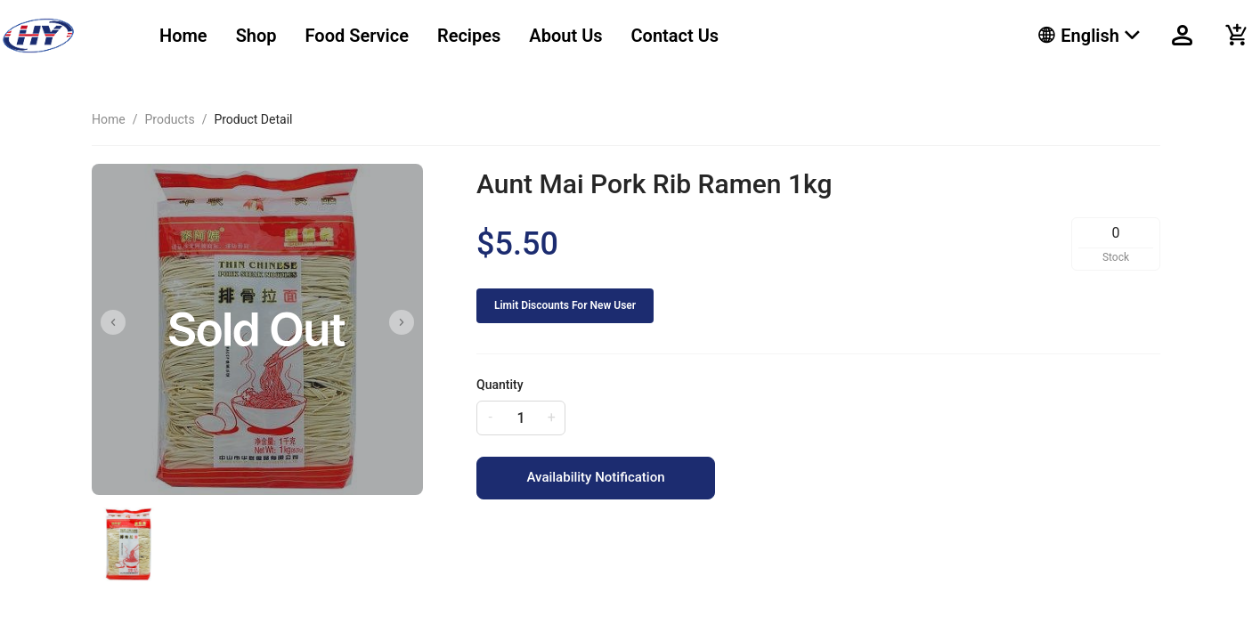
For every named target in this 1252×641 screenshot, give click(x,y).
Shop (256, 35)
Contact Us (675, 35)
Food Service (357, 35)
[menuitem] (183, 36)
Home (183, 35)
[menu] (576, 35)
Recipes (468, 35)
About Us (565, 35)
